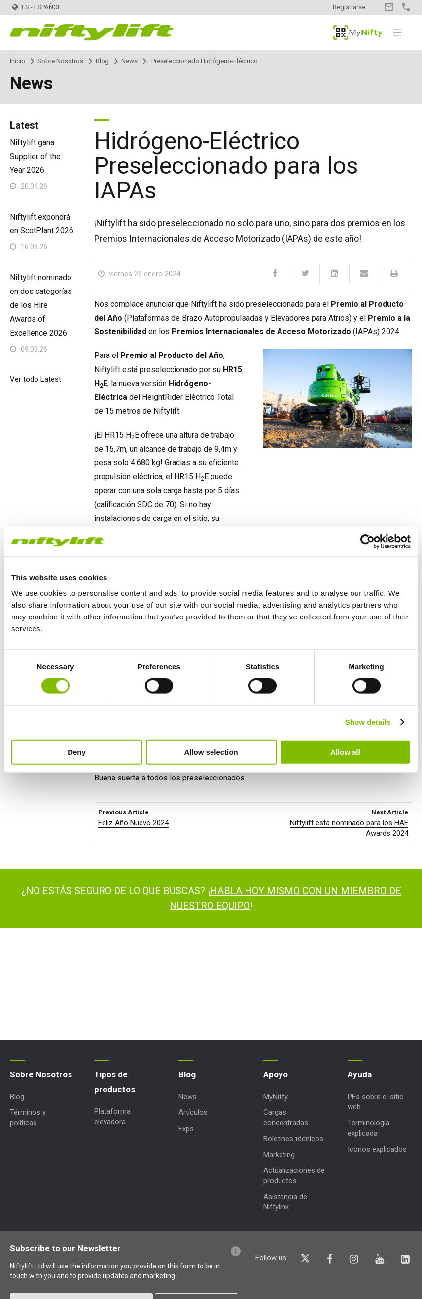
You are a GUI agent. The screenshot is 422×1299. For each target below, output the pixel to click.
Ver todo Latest (35, 379)
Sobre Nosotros (60, 61)
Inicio (17, 61)
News (129, 61)
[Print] (393, 274)
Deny (77, 751)
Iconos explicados (377, 1149)
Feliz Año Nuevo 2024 (133, 822)
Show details (368, 722)
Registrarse (349, 7)
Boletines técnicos (293, 1139)
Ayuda (360, 1074)
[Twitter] (304, 274)
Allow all (345, 751)
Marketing (279, 1154)
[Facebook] (275, 274)
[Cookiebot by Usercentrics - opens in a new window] (367, 541)
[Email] (364, 274)
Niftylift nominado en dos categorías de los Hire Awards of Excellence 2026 (41, 305)
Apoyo (275, 1074)
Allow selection (211, 751)
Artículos (193, 1112)
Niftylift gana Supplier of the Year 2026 (35, 156)
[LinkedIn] (334, 274)
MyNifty (358, 32)
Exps (186, 1128)
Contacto (389, 7)
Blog (102, 61)
